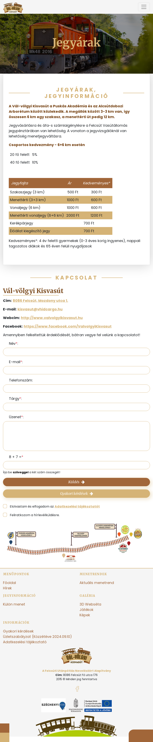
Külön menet (14, 604)
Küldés (76, 482)
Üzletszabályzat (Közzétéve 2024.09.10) (37, 636)
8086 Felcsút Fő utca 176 (80, 675)
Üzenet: (16, 416)
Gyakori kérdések (76, 493)
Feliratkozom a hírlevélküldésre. (35, 515)
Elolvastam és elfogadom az (55, 506)
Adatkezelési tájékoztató (25, 641)
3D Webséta (90, 604)
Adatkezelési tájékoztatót (77, 506)
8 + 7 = (15, 456)
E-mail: (16, 361)
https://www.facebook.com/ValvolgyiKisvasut (68, 326)
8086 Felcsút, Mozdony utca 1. (40, 300)
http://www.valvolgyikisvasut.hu (52, 317)
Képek (84, 615)
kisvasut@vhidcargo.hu (40, 309)
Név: (13, 343)
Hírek (7, 588)
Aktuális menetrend (96, 582)
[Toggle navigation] (144, 7)
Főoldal (9, 582)
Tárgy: (15, 398)
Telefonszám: (21, 380)
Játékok (86, 609)
